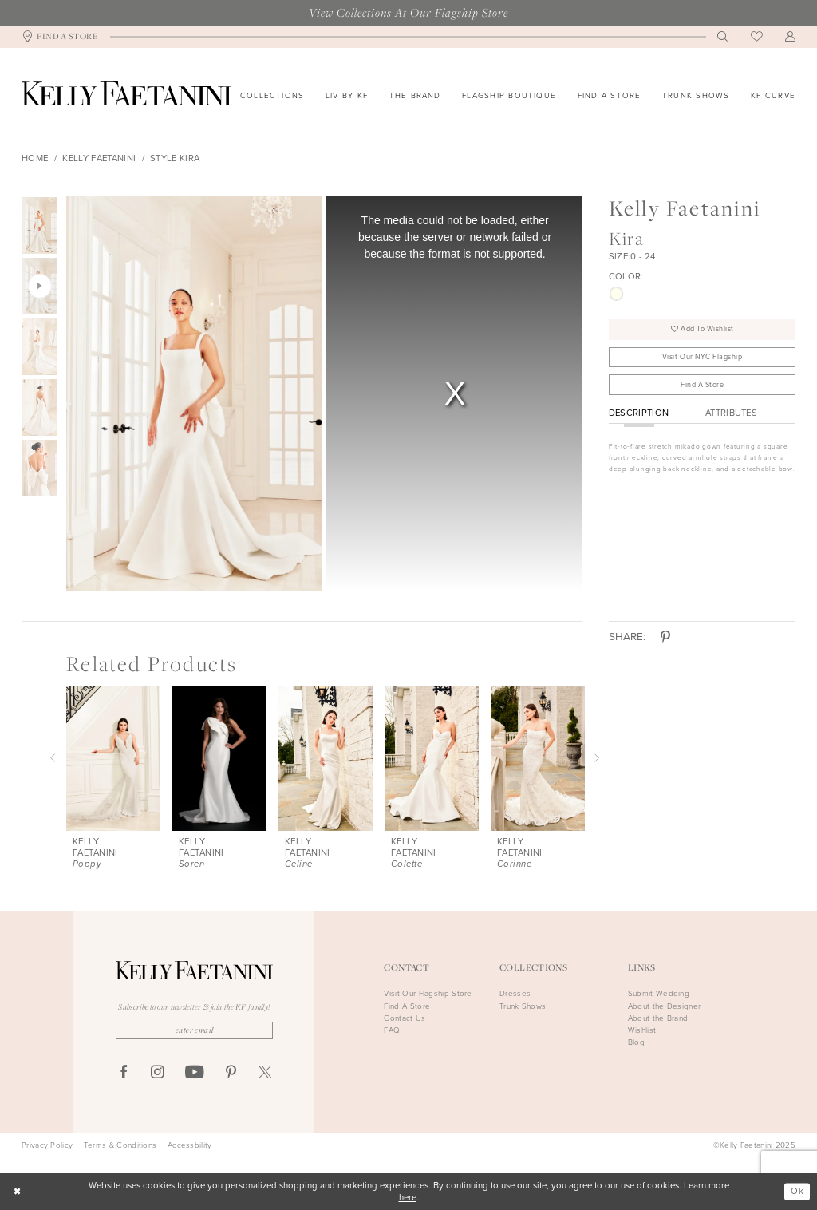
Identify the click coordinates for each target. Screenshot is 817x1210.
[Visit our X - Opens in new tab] (265, 1073)
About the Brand (658, 1018)
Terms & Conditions (120, 1145)
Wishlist (642, 1030)
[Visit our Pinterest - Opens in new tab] (231, 1073)
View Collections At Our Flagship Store (408, 12)
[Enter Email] (194, 1030)
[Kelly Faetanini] (126, 93)
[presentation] (113, 758)
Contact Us (404, 1018)
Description (639, 413)
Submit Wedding (658, 993)
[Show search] (723, 36)
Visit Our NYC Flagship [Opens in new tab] (702, 356)
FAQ (392, 1030)
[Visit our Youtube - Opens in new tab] (194, 1073)
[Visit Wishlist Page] (757, 37)
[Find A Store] (60, 37)
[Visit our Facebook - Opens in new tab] (124, 1073)
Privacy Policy (47, 1145)
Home (35, 158)
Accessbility (190, 1145)
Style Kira (174, 158)
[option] (191, 393)
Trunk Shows (522, 1006)
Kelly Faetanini (99, 158)
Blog (636, 1042)
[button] (790, 36)
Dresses (515, 993)
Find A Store (702, 384)
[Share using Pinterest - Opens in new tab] (665, 636)
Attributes (731, 413)
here (407, 1197)
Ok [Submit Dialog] (797, 1191)
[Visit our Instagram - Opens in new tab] (157, 1073)
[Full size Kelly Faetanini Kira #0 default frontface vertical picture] (193, 393)
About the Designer (664, 1006)
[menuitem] (60, 37)
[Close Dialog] (17, 1192)
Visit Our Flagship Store (428, 993)
